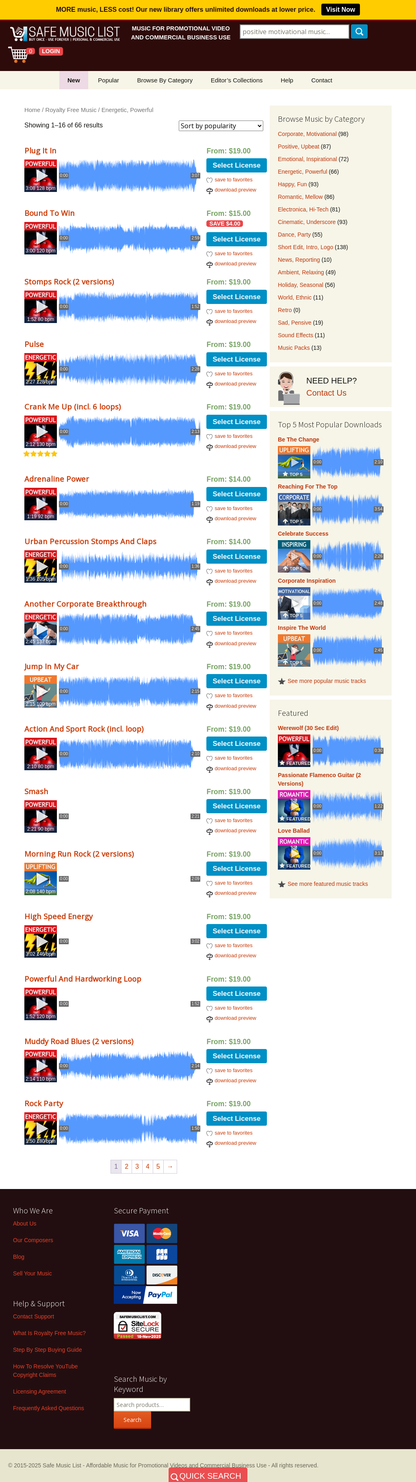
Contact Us (326, 392)
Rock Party (43, 1103)
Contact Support (33, 1316)
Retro (285, 310)
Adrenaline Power (56, 479)
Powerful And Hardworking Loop (82, 979)
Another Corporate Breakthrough (85, 604)
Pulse (34, 344)
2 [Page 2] (126, 1166)
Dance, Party (294, 234)
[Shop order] (221, 126)
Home (32, 110)
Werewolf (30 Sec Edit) (308, 728)
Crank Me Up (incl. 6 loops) (72, 406)
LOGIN (51, 51)
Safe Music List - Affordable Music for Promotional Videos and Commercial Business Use (154, 1465)
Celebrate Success (303, 533)
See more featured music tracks (328, 884)
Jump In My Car (51, 666)
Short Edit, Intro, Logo (305, 247)
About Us (25, 1223)
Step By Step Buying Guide (47, 1349)
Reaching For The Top (308, 486)
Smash (36, 791)
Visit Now (340, 9)
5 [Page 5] (158, 1166)
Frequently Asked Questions (48, 1408)
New (73, 80)
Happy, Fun (292, 184)
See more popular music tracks (327, 681)
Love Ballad (294, 830)
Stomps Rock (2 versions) (69, 281)
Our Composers (33, 1240)
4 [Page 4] (148, 1166)
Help (287, 80)
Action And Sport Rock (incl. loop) (83, 729)
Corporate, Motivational (307, 134)
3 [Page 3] (137, 1166)
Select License (236, 165)
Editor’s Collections (237, 80)
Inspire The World (302, 628)
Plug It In (40, 150)
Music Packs (294, 348)
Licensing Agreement (39, 1391)
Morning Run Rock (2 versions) (79, 854)
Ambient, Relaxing (301, 272)
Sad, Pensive (295, 322)
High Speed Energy (58, 916)
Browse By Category (165, 80)
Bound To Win (49, 213)
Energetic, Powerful (302, 171)
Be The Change (298, 439)
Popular (108, 80)
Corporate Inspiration (307, 580)
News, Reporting (299, 259)
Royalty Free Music (71, 110)
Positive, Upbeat (298, 146)
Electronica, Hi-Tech (303, 209)
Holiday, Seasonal (300, 285)
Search (132, 1420)
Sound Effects (295, 335)
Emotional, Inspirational (307, 159)
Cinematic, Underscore (307, 222)
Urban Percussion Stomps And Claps (90, 541)
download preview (235, 190)
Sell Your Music (32, 1273)
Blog (18, 1257)
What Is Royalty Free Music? (49, 1333)
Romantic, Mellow (300, 197)
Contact (321, 80)
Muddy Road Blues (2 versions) (78, 1041)
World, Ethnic (295, 297)
